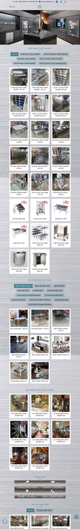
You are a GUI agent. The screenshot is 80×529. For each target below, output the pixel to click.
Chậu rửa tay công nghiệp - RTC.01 (40, 193)
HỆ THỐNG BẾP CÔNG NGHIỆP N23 (40, 441)
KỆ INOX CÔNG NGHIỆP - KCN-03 (40, 167)
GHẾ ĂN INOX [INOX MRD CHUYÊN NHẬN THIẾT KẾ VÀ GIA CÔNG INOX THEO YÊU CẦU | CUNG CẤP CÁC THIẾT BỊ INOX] (38, 290)
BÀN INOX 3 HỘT (19, 243)
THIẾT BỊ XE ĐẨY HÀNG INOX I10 (40, 244)
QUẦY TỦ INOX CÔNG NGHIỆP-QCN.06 (61, 88)
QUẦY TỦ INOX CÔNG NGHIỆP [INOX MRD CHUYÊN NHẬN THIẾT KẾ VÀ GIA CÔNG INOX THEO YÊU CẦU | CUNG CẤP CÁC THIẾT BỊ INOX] (51, 59)
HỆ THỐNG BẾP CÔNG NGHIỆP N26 (61, 414)
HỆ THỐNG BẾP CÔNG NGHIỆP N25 (19, 441)
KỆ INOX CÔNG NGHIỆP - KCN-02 (61, 167)
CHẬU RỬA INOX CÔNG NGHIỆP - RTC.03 (19, 88)
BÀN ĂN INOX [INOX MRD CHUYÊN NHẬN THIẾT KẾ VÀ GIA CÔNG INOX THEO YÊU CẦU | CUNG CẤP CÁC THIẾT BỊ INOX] (59, 286)
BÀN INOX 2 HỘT (61, 219)
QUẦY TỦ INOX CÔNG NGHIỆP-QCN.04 (40, 115)
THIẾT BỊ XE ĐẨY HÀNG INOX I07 (40, 270)
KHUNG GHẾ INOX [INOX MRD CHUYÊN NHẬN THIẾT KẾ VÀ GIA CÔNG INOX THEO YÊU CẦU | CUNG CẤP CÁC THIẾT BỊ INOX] (18, 300)
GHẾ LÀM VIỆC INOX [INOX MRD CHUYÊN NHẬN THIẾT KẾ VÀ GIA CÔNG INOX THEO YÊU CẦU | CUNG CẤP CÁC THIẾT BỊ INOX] (54, 290)
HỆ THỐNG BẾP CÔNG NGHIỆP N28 (19, 414)
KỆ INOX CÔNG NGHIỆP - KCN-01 (19, 193)
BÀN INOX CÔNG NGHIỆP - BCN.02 (40, 141)
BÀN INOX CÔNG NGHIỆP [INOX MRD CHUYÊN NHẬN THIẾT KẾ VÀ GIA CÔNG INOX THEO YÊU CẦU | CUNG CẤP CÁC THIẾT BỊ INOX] (30, 54)
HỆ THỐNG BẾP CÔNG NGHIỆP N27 (40, 414)
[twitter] (61, 1)
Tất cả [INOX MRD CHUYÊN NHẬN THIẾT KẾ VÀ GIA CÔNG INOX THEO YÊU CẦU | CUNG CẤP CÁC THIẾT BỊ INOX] (14, 54)
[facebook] (57, 1)
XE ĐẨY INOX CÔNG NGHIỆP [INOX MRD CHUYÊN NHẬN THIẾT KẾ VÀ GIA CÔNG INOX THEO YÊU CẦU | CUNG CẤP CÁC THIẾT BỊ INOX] (24, 63)
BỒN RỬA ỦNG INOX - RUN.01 (61, 193)
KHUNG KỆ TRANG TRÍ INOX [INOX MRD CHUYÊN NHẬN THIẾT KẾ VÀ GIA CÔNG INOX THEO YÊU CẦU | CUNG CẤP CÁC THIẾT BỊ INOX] (40, 300)
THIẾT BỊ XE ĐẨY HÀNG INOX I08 (19, 270)
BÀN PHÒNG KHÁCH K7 (19, 381)
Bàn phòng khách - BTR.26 (19, 328)
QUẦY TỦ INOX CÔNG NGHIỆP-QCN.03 (61, 115)
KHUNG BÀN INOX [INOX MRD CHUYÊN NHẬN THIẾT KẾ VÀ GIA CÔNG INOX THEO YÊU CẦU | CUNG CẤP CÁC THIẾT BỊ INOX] (61, 300)
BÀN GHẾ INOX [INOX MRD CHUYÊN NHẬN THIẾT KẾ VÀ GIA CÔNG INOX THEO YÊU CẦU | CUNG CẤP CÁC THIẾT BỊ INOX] (23, 290)
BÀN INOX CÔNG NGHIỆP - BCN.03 (19, 141)
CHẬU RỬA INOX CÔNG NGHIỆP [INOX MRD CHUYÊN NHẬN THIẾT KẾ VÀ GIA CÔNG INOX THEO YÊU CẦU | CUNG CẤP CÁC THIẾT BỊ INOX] (56, 54)
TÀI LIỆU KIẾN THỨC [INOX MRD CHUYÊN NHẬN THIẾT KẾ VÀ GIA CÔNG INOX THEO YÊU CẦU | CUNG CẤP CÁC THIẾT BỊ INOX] (44, 510)
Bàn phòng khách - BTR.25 (40, 328)
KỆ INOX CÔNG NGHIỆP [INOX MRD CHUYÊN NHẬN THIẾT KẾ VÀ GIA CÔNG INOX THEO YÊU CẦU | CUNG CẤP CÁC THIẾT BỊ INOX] (27, 59)
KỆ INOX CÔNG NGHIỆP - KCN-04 (19, 167)
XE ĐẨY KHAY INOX (40, 219)
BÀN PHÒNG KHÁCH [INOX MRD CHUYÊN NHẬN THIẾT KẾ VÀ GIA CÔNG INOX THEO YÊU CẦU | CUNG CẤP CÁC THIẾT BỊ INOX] (23, 286)
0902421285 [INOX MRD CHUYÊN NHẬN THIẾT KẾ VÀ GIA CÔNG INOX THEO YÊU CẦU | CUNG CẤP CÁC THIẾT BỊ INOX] (33, 1)
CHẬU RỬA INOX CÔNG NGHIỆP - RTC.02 (40, 88)
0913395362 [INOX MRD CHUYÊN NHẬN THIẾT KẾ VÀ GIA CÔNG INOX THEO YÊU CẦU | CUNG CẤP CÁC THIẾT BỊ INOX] (23, 1)
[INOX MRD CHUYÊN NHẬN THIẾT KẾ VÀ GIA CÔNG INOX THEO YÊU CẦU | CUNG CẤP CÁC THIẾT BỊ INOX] (40, 6)
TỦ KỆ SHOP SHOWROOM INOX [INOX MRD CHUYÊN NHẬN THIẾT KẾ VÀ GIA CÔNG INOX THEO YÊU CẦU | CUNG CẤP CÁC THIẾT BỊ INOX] (28, 295)
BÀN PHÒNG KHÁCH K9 (40, 355)
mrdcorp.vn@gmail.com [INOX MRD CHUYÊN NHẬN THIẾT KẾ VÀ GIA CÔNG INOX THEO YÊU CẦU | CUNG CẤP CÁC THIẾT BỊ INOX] (46, 1)
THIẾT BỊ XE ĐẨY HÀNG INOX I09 (61, 244)
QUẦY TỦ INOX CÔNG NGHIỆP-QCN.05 (19, 115)
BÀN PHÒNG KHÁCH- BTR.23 (19, 356)
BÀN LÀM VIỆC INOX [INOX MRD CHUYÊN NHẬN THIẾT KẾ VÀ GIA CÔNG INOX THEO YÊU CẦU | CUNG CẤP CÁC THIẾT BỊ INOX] (42, 286)
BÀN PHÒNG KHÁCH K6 (40, 381)
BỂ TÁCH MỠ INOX (19, 219)
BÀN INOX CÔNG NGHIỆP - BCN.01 (61, 141)
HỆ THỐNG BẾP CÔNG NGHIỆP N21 (19, 467)
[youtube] (65, 1)
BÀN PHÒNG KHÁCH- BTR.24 (61, 329)
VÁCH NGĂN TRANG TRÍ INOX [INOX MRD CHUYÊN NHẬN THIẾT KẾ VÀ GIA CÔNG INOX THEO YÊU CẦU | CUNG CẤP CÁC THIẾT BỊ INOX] (40, 304)
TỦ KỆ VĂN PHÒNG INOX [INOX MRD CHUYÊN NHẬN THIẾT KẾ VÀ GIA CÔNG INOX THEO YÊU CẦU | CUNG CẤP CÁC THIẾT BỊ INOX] (54, 295)
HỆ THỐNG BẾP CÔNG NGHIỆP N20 (40, 467)
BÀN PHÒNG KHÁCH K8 (61, 355)
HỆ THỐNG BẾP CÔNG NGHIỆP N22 (61, 441)
